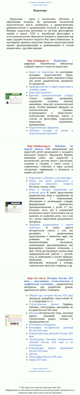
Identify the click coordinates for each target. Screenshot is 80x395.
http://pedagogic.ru (38, 60)
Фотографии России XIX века (45, 356)
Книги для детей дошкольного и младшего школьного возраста (51, 182)
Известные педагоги (40, 92)
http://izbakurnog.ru (38, 146)
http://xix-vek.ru (36, 278)
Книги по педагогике (41, 72)
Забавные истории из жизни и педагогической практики (51, 132)
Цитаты (33, 353)
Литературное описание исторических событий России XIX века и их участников (51, 342)
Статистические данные (44, 304)
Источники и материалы (42, 324)
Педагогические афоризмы (43, 127)
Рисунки (33, 313)
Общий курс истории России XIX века (51, 295)
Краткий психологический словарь (51, 95)
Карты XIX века (38, 359)
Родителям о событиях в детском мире (50, 177)
